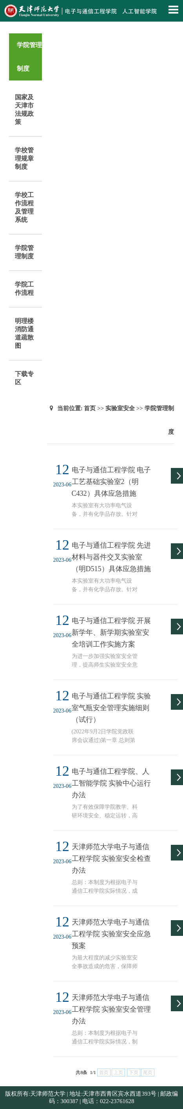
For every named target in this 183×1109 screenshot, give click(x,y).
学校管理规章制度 (24, 158)
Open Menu (173, 9)
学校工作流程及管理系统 (24, 207)
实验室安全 (120, 408)
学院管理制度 (24, 252)
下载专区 (24, 378)
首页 (90, 408)
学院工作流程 (24, 288)
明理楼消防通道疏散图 (24, 333)
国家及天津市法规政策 (24, 109)
